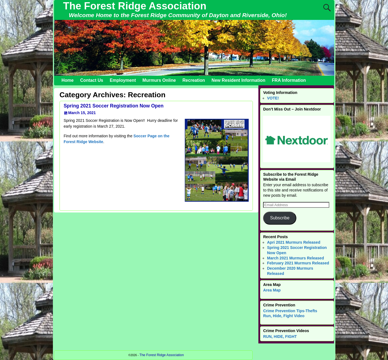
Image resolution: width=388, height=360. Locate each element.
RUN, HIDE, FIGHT (280, 336)
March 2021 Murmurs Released (295, 258)
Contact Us (91, 80)
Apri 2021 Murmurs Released (293, 242)
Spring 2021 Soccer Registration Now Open (114, 106)
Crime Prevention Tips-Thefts (290, 311)
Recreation (194, 80)
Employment (123, 80)
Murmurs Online (159, 80)
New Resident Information (238, 80)
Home (67, 80)
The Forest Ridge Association (134, 6)
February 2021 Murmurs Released (298, 263)
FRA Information (289, 80)
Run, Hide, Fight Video (283, 316)
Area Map (272, 290)
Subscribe (279, 218)
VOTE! (273, 98)
